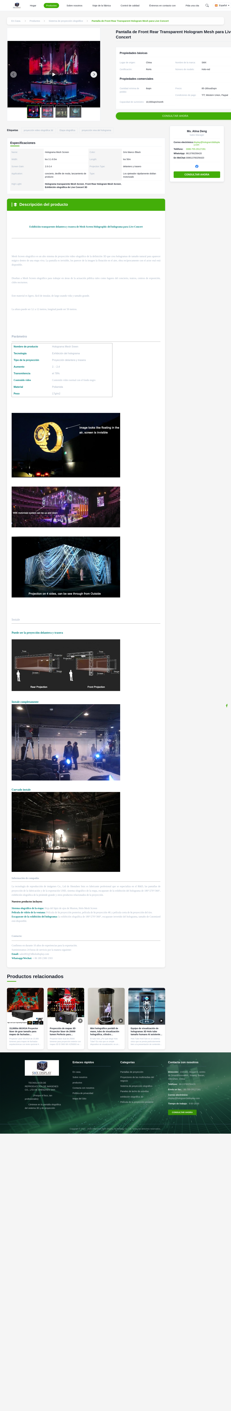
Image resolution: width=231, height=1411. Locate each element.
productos (77, 1082)
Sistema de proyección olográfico (136, 1086)
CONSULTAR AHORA (196, 174)
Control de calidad (130, 5)
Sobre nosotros (74, 5)
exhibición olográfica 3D (131, 1097)
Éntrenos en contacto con (162, 5)
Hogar (33, 5)
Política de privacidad (83, 1093)
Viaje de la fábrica (101, 5)
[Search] (207, 5)
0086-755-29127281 (196, 149)
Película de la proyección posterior (136, 1102)
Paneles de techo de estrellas (134, 1091)
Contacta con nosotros (83, 1088)
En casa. (77, 1072)
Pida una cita (192, 5)
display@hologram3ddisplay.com (184, 1098)
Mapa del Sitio (79, 1098)
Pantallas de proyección (131, 1072)
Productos (51, 5)
